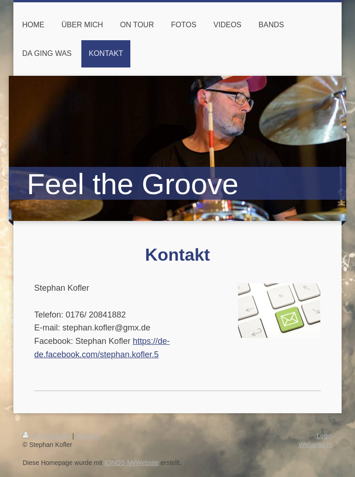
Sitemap (87, 436)
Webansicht (315, 444)
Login (324, 436)
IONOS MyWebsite (131, 462)
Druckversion (47, 436)
